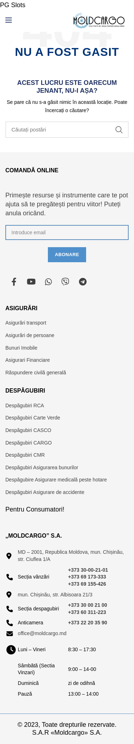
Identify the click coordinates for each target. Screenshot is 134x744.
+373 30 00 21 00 (87, 605)
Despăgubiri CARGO (28, 443)
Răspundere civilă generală (35, 372)
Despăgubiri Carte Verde (32, 418)
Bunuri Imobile (21, 348)
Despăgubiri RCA (24, 405)
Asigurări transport (25, 323)
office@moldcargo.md (42, 633)
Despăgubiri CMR (25, 455)
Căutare (119, 129)
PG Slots (12, 5)
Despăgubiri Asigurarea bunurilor (41, 467)
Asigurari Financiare (27, 360)
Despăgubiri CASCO (28, 430)
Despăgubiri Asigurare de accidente (44, 492)
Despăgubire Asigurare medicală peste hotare (56, 480)
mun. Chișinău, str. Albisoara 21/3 (55, 594)
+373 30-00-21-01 (88, 570)
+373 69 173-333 (87, 577)
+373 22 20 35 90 (87, 622)
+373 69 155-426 (87, 584)
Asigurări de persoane (29, 335)
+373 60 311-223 (87, 612)
